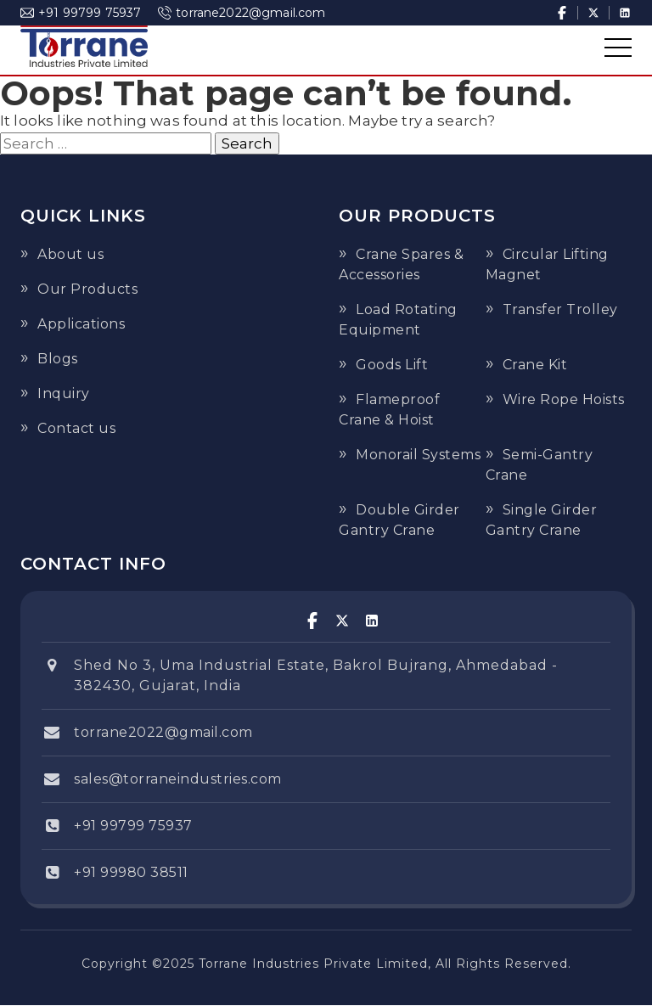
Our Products (87, 289)
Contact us (76, 428)
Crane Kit (535, 365)
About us (70, 254)
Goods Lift (392, 365)
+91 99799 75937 (80, 13)
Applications (81, 324)
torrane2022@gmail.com (241, 13)
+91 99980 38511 (131, 872)
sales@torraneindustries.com (178, 779)
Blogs (57, 359)
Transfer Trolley (560, 309)
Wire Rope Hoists (564, 399)
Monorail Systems (418, 455)
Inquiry (63, 393)
